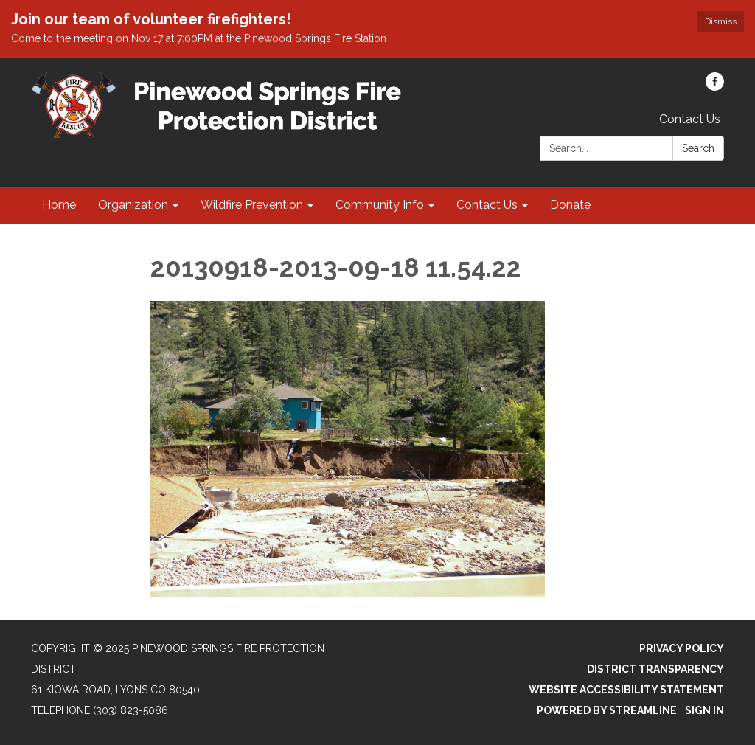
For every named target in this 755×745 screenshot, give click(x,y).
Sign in (704, 710)
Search (698, 148)
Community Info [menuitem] (379, 205)
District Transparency (655, 669)
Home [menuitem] (59, 205)
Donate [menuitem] (570, 205)
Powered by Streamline (607, 710)
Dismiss (721, 21)
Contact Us (689, 119)
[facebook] (715, 87)
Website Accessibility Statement (626, 690)
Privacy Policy (681, 648)
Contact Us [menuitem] (487, 205)
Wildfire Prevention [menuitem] (252, 205)
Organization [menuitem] (133, 205)
